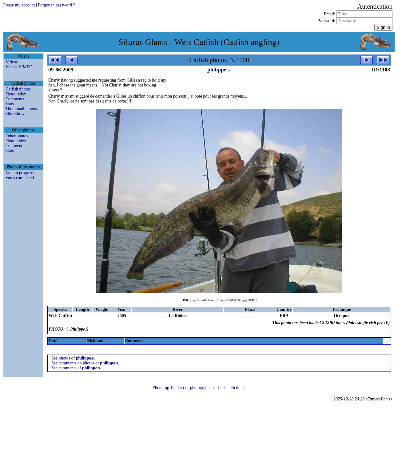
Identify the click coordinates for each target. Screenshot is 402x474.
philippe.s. (219, 69)
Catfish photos (18, 89)
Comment (14, 145)
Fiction (237, 387)
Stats (10, 104)
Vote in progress (20, 173)
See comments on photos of (85, 363)
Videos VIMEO (19, 67)
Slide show (15, 113)
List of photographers (196, 387)
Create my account (19, 5)
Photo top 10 (164, 387)
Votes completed (20, 177)
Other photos (17, 136)
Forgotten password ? (56, 5)
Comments (15, 99)
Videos (12, 62)
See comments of (76, 368)
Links (223, 387)
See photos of (73, 358)
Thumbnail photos (21, 108)
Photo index (16, 94)
